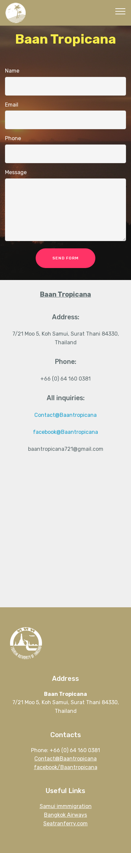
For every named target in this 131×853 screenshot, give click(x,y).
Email (11, 105)
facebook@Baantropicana (65, 432)
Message (16, 172)
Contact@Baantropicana (65, 415)
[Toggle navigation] (120, 11)
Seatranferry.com (65, 823)
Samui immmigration (66, 806)
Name (12, 71)
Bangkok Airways (65, 815)
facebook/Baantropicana (65, 767)
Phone (13, 138)
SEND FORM (65, 258)
